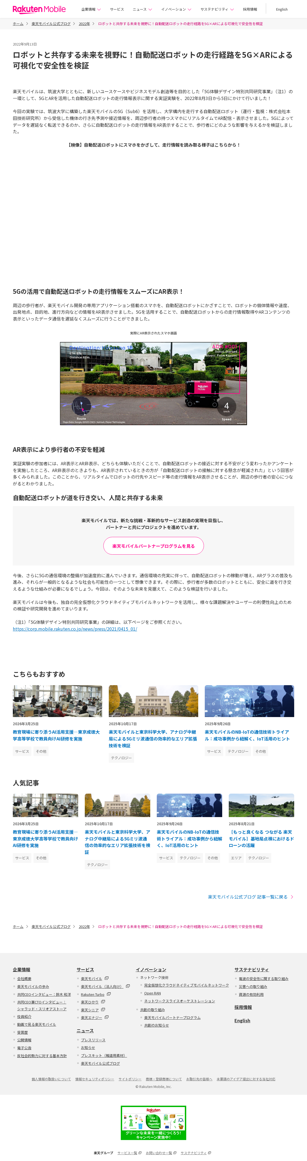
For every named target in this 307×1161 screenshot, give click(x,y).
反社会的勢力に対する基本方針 (42, 1055)
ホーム (18, 23)
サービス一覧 (130, 1152)
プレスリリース (93, 1039)
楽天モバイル (95, 978)
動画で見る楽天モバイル (36, 1024)
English (282, 9)
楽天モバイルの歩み (33, 986)
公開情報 (24, 1039)
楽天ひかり (93, 1002)
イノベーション (176, 9)
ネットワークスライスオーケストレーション (179, 1000)
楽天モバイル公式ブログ (51, 23)
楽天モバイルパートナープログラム (172, 1017)
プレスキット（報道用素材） (104, 1055)
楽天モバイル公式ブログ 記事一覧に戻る (251, 896)
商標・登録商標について (164, 1079)
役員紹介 (24, 1016)
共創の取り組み (152, 1009)
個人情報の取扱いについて (51, 1079)
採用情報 (250, 9)
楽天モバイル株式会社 (39, 9)
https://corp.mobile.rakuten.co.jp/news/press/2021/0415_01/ (75, 628)
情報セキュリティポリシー (94, 1079)
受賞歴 (22, 1032)
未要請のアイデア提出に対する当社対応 (246, 1079)
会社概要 (24, 978)
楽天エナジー (95, 1017)
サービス (117, 9)
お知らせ (88, 1047)
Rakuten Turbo (96, 994)
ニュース (142, 9)
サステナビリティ (217, 9)
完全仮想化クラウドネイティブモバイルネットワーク (186, 985)
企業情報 (91, 9)
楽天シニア (93, 1009)
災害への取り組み (253, 986)
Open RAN (152, 993)
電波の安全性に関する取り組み (263, 978)
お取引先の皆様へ (199, 1079)
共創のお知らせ (156, 1025)
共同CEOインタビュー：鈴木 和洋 (44, 994)
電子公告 (24, 1047)
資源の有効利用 (251, 994)
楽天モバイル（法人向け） (105, 986)
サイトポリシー (130, 1079)
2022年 (84, 23)
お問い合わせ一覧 (161, 1152)
